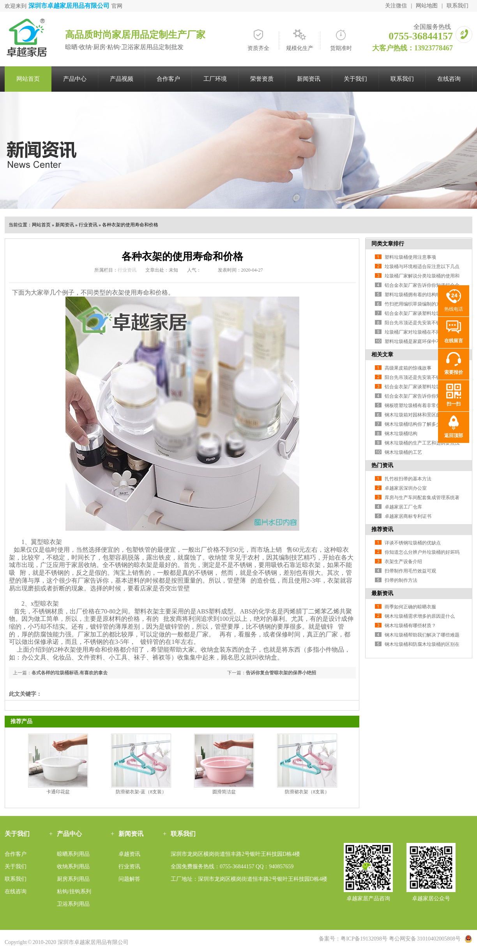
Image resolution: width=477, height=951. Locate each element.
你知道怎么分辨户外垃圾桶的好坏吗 (422, 552)
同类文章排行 (387, 244)
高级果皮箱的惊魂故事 (408, 368)
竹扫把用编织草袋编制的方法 (415, 304)
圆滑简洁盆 (224, 792)
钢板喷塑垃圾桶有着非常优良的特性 (422, 405)
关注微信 (396, 6)
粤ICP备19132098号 (364, 939)
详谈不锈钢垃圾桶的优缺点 (413, 543)
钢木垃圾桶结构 (401, 433)
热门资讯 (382, 465)
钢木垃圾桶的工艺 (403, 452)
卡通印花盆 (58, 792)
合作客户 (168, 79)
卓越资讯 (129, 854)
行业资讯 (88, 225)
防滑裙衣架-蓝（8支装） (141, 792)
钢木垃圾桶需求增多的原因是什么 (420, 616)
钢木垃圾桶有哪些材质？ (410, 625)
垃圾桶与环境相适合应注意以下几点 (422, 266)
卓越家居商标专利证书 (408, 516)
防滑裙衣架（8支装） (307, 792)
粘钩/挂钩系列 (74, 891)
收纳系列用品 (73, 866)
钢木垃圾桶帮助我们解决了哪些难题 (422, 635)
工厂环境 (215, 79)
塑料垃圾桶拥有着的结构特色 (415, 294)
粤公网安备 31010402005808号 (425, 939)
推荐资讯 (382, 529)
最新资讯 (382, 593)
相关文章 (382, 354)
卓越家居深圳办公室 (406, 488)
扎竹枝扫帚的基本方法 (408, 479)
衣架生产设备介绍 (403, 561)
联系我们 (457, 6)
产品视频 (121, 79)
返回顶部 (453, 435)
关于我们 (355, 79)
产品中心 (75, 79)
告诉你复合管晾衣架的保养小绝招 (281, 672)
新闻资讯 (308, 79)
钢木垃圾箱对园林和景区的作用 (417, 415)
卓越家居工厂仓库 (403, 507)
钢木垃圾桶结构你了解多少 (413, 424)
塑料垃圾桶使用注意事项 (410, 257)
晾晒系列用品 (73, 854)
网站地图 (427, 6)
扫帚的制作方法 (401, 580)
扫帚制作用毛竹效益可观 (410, 571)
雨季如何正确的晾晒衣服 (410, 607)
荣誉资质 (262, 79)
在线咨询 (449, 79)
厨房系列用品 (73, 879)
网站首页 (28, 79)
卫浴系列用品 (73, 904)
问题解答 (129, 879)
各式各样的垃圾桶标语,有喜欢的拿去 (70, 672)
